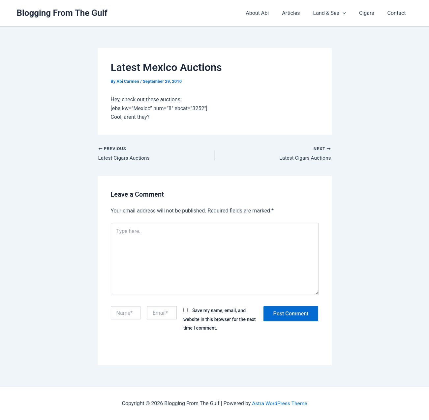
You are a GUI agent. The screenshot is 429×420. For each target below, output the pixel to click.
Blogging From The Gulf (62, 13)
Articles (300, 13)
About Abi (269, 13)
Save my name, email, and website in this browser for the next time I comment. (219, 319)
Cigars (370, 13)
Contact (398, 13)
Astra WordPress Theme (279, 403)
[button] (349, 13)
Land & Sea (336, 13)
